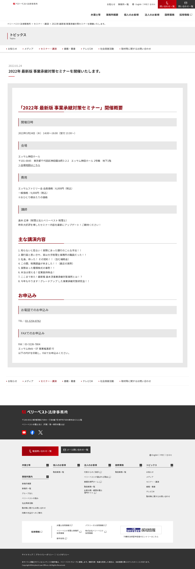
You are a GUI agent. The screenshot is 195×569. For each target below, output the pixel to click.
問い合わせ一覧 (167, 6)
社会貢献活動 (27, 500)
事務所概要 (112, 14)
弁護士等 (26, 462)
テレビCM (150, 488)
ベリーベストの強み (30, 495)
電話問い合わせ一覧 (38, 449)
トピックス (151, 462)
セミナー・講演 (152, 479)
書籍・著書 (150, 484)
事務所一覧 (123, 4)
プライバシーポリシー (44, 552)
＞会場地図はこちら (29, 165)
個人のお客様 (131, 14)
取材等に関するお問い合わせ (34, 505)
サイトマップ (27, 552)
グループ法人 (27, 490)
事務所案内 (27, 473)
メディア (149, 474)
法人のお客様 (152, 14)
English (139, 4)
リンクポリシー (62, 552)
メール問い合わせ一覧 (70, 449)
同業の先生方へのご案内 (32, 510)
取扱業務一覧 (58, 469)
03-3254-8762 (33, 321)
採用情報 (184, 14)
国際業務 (169, 14)
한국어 (152, 4)
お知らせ (111, 4)
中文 (146, 4)
